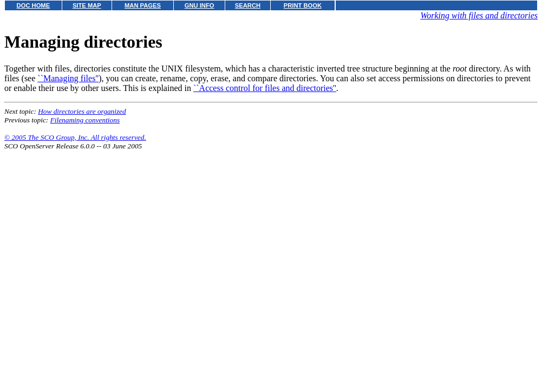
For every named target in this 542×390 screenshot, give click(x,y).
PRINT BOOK (303, 5)
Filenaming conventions (85, 120)
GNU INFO (199, 5)
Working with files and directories (479, 15)
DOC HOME (33, 5)
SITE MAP (87, 5)
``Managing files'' (68, 78)
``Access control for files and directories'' (264, 88)
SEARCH (247, 5)
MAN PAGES (143, 5)
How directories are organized (82, 111)
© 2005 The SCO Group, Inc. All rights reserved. (75, 137)
